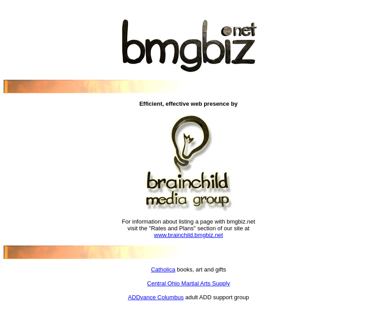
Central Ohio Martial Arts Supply (188, 283)
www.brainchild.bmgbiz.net (188, 235)
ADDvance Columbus (156, 297)
